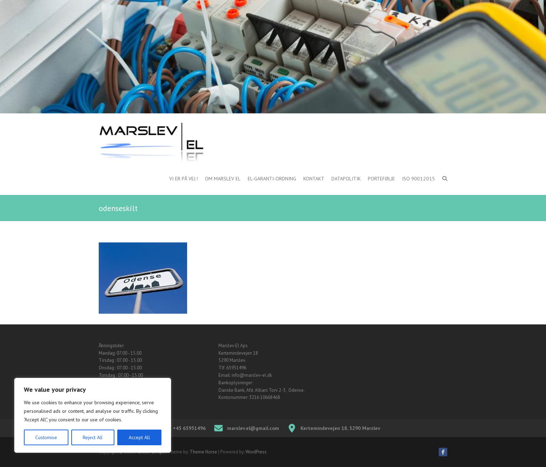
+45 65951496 (189, 428)
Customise (46, 437)
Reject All (93, 437)
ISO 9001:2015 (418, 178)
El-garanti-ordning (272, 178)
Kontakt (313, 178)
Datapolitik (346, 178)
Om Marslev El (223, 178)
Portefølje (381, 178)
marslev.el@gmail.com (253, 428)
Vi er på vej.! (183, 178)
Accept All (139, 437)
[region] (92, 415)
